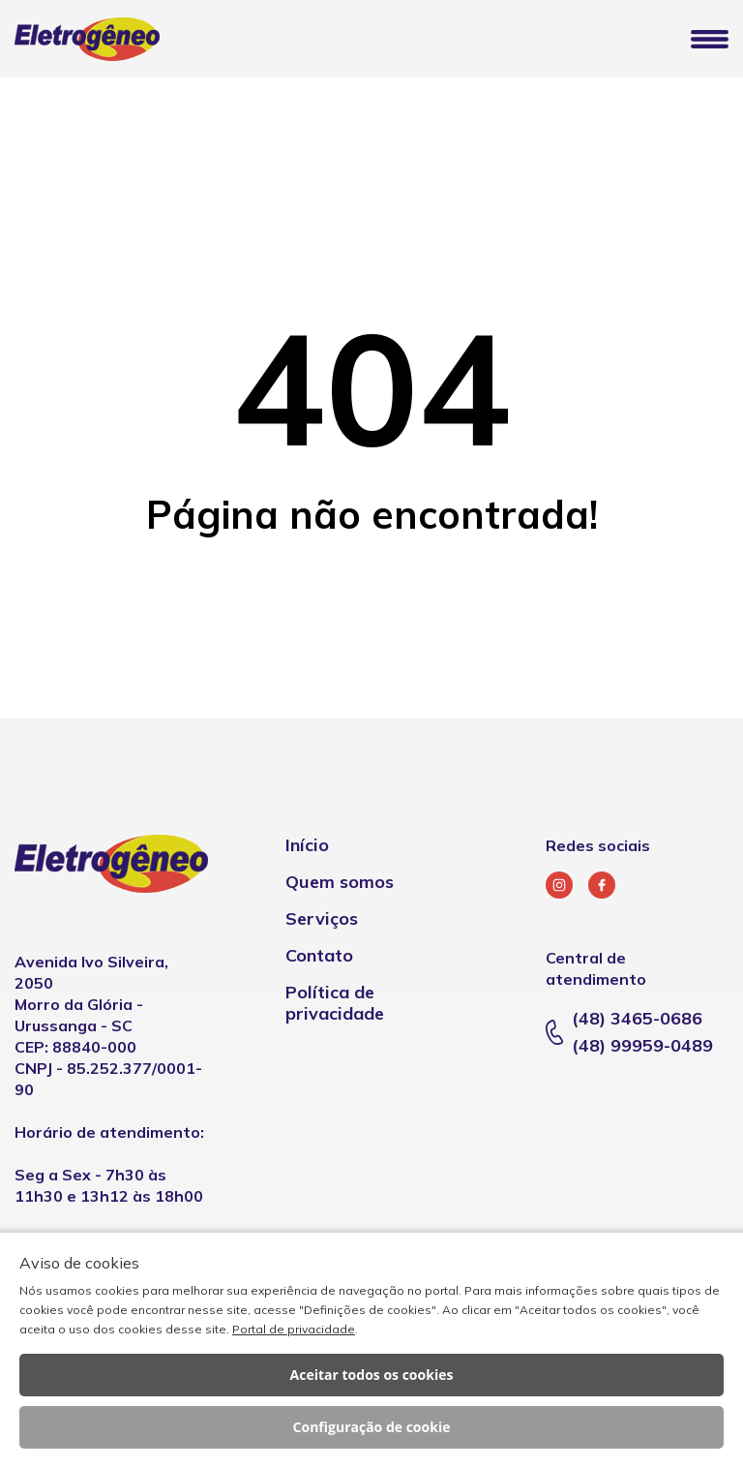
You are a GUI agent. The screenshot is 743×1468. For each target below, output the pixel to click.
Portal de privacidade (293, 1329)
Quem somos (339, 882)
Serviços (321, 918)
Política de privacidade (334, 1003)
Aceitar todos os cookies (372, 1374)
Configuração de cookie (372, 1427)
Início (307, 845)
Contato (319, 955)
